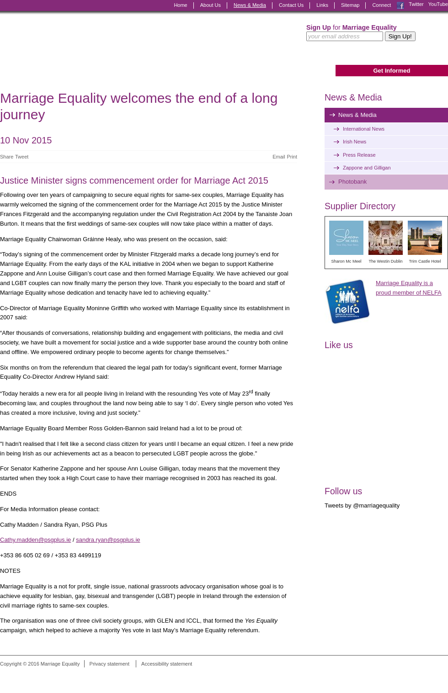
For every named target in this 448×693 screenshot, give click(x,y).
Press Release (359, 155)
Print (292, 156)
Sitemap (350, 5)
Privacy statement (109, 664)
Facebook (400, 5)
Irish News (354, 141)
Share (6, 156)
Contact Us (291, 5)
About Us (210, 5)
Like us (339, 345)
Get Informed (391, 70)
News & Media (250, 5)
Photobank (352, 181)
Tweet (21, 156)
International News (363, 129)
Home (180, 5)
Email (278, 156)
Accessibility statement (166, 664)
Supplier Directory (360, 206)
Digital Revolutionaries (427, 676)
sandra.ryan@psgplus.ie (108, 539)
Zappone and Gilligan (367, 167)
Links (322, 5)
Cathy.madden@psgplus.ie (35, 539)
